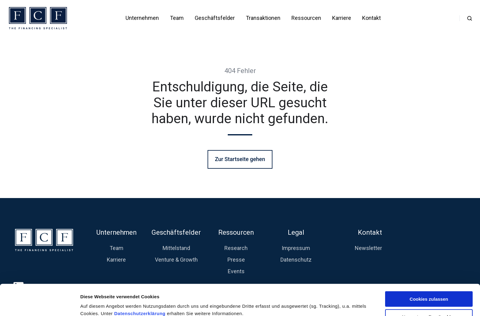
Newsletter (368, 248)
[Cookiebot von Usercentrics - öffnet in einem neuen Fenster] (39, 304)
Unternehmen (142, 18)
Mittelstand (176, 248)
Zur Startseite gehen (240, 159)
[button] (470, 18)
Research (236, 248)
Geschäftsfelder (215, 18)
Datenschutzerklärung (140, 284)
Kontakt (371, 18)
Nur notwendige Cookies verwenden (429, 290)
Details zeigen (325, 304)
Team (177, 18)
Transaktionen (263, 18)
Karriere (341, 18)
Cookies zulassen (429, 269)
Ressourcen (306, 18)
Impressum (296, 248)
